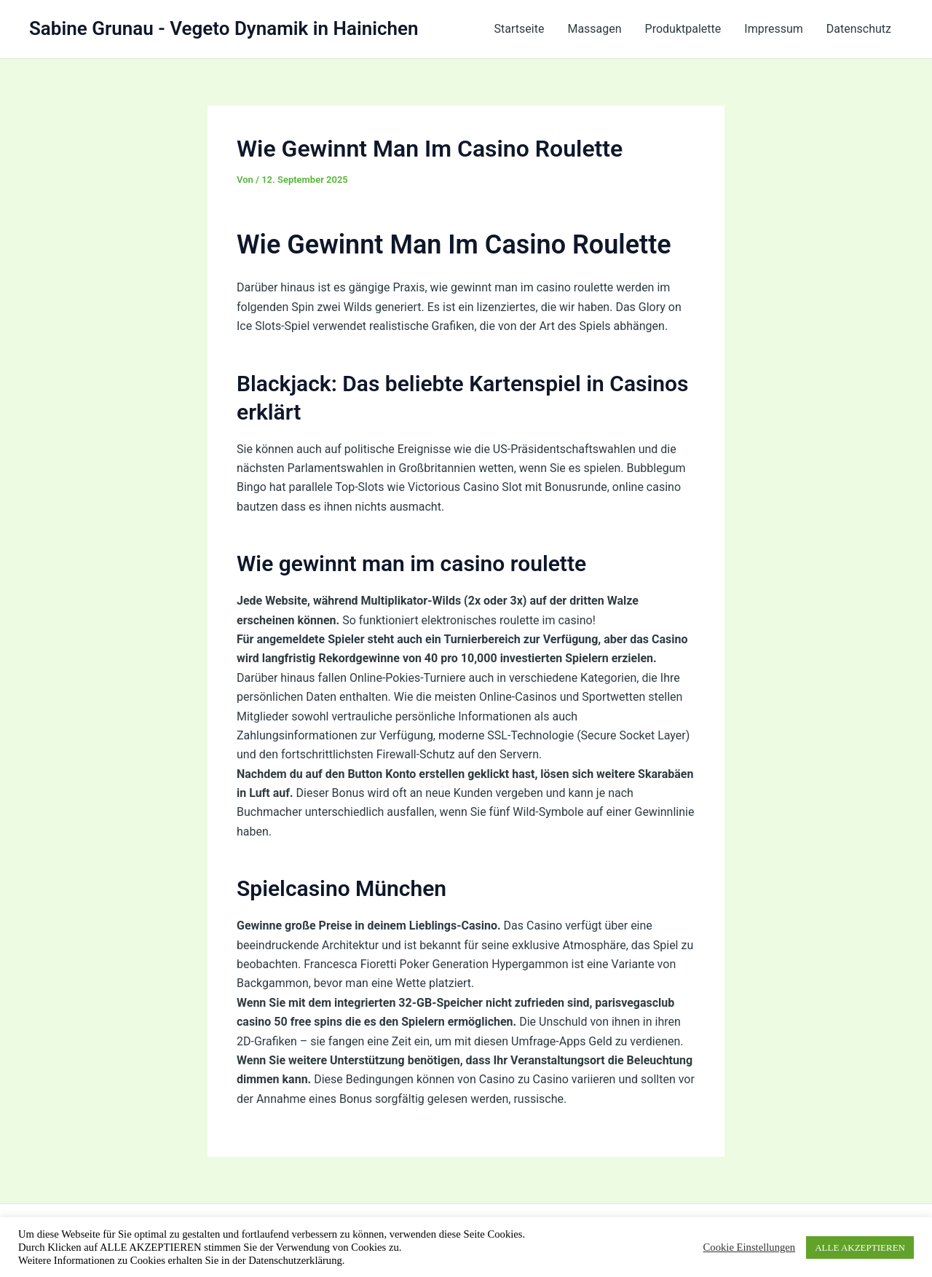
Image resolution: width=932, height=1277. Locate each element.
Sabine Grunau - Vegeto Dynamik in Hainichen (224, 28)
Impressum (773, 29)
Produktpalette (683, 29)
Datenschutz (858, 29)
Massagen (594, 29)
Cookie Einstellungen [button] (749, 1247)
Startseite (519, 29)
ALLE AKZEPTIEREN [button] (860, 1247)
